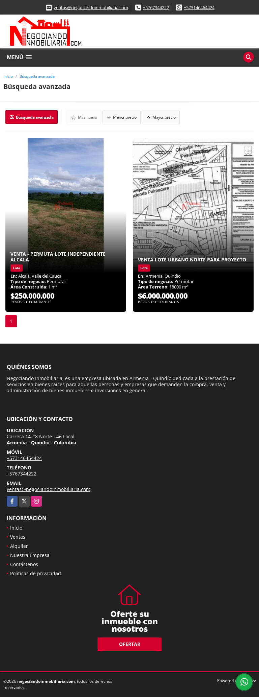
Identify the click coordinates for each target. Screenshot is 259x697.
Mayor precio (161, 117)
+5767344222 (156, 7)
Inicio (8, 76)
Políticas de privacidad (35, 573)
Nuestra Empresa (30, 555)
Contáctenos (24, 564)
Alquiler (19, 545)
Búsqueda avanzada (37, 76)
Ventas (17, 536)
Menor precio (122, 117)
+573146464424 (199, 7)
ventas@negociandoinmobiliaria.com (91, 7)
